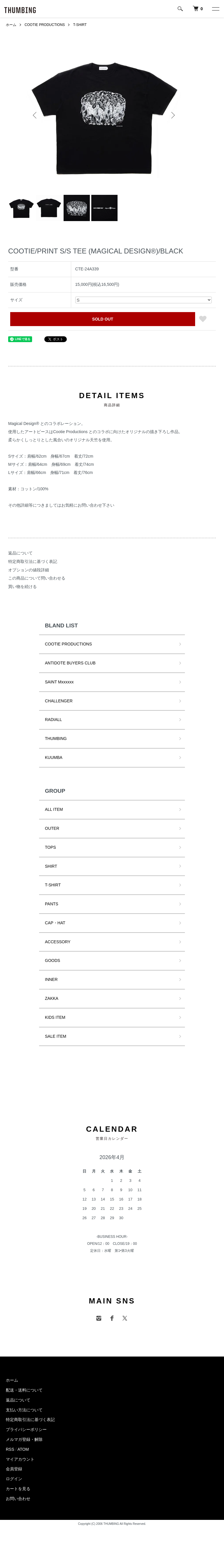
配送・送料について (24, 1390)
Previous (35, 115)
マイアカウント (20, 1459)
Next (172, 115)
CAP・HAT (55, 923)
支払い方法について (24, 1410)
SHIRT (51, 866)
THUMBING (56, 738)
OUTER (52, 828)
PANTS (51, 904)
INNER (51, 979)
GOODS (52, 960)
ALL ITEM (54, 809)
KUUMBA (53, 757)
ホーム (11, 25)
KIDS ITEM (55, 1017)
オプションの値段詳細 (28, 570)
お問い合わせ (18, 1498)
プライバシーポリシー (26, 1429)
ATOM (23, 1449)
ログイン (14, 1478)
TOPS (50, 847)
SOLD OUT (102, 319)
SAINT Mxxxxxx (59, 682)
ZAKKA (51, 998)
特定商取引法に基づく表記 (32, 561)
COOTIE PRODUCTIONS (44, 25)
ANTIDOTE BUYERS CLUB (70, 663)
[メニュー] (215, 9)
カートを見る (18, 1488)
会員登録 (14, 1468)
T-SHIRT (80, 25)
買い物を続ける (22, 586)
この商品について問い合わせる (36, 578)
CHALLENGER (59, 701)
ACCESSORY (58, 941)
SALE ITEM (55, 1036)
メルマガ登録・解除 (24, 1439)
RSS (10, 1449)
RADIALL (53, 719)
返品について (20, 553)
